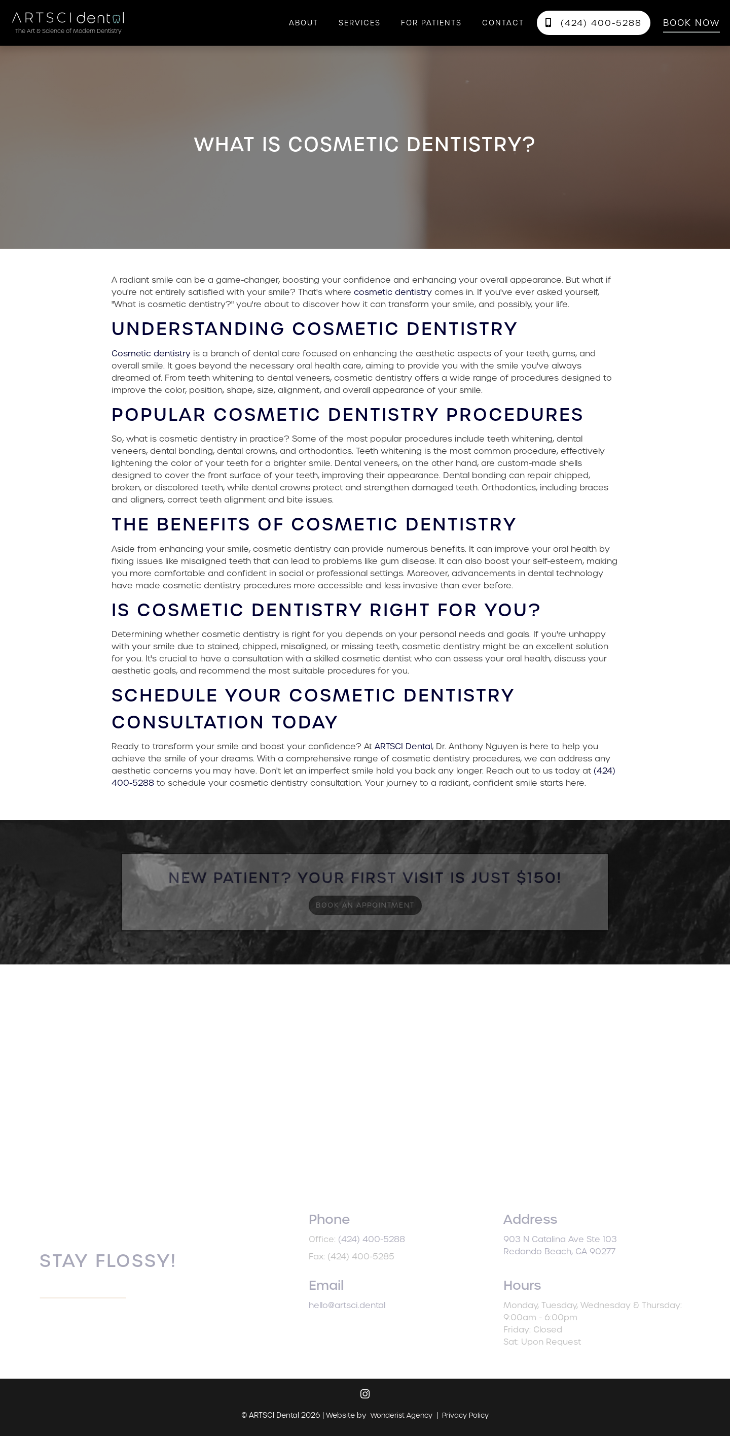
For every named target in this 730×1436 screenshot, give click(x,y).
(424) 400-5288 (593, 23)
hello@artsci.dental (361, 1305)
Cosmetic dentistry (151, 353)
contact (503, 22)
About (303, 22)
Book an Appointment (365, 904)
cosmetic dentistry (393, 292)
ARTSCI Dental (403, 746)
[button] (359, 23)
